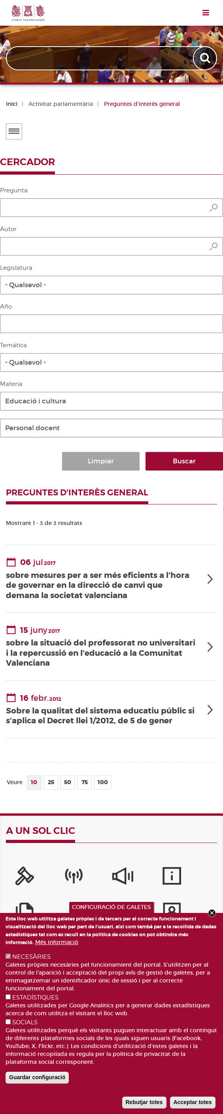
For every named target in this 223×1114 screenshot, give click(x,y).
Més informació (56, 942)
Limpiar (140, 461)
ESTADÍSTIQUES (35, 997)
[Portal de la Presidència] (22, 877)
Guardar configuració (37, 1077)
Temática (13, 345)
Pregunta (14, 190)
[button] (111, 285)
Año (6, 306)
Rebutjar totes (144, 1102)
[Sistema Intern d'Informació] (111, 877)
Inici (11, 103)
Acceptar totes (193, 1102)
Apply (206, 58)
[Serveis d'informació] (156, 877)
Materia (11, 384)
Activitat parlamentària (60, 103)
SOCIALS (25, 1022)
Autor (8, 229)
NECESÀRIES (31, 956)
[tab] (111, 577)
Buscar (197, 461)
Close (212, 913)
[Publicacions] (200, 877)
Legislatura (16, 267)
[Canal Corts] (67, 877)
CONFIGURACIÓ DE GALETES (111, 907)
